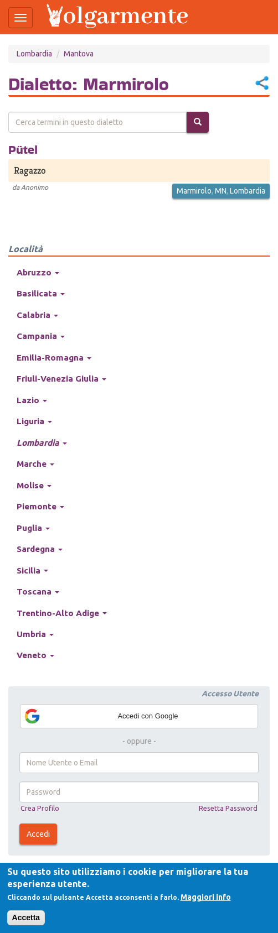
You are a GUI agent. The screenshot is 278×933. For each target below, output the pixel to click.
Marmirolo (194, 190)
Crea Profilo (39, 808)
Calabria (37, 315)
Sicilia (32, 570)
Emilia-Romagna (54, 357)
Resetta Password (228, 808)
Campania (41, 336)
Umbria (35, 634)
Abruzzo (38, 272)
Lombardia (34, 53)
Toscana (38, 591)
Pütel (23, 149)
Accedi (38, 834)
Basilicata (41, 293)
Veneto (35, 655)
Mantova (79, 53)
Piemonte (40, 506)
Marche (35, 463)
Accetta (26, 917)
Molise (34, 485)
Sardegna (40, 549)
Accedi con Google (100, 716)
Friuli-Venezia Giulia (61, 378)
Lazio (32, 400)
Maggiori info (206, 897)
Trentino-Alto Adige (62, 613)
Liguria (34, 421)
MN (220, 190)
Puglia (33, 528)
